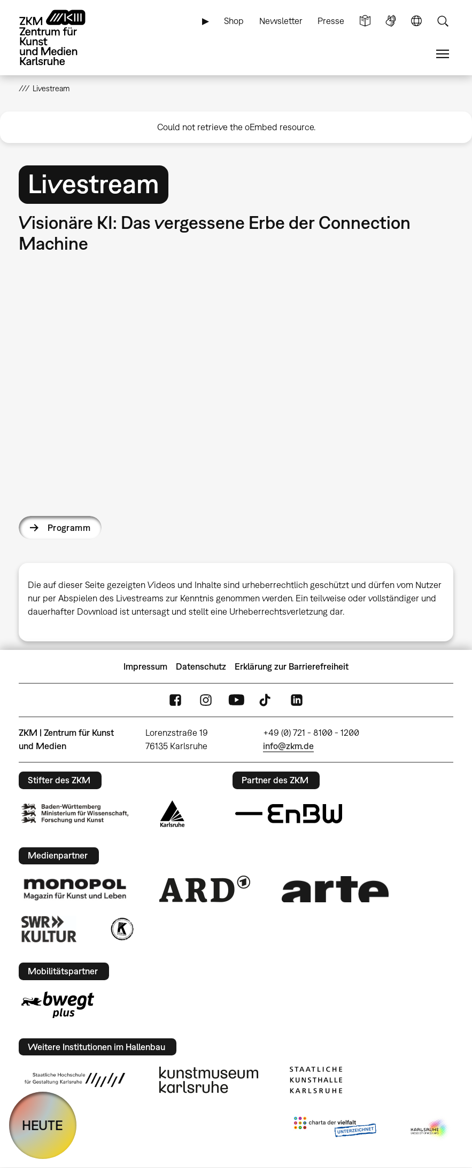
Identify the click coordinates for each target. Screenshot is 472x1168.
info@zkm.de (288, 746)
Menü (442, 54)
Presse (331, 20)
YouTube (236, 700)
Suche (442, 21)
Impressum (145, 666)
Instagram (205, 700)
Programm (69, 527)
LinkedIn (296, 700)
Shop (234, 20)
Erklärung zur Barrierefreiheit (292, 666)
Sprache (416, 21)
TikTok (266, 700)
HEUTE (42, 1125)
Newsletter (281, 20)
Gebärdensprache (390, 21)
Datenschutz (201, 666)
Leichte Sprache (365, 21)
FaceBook (175, 700)
